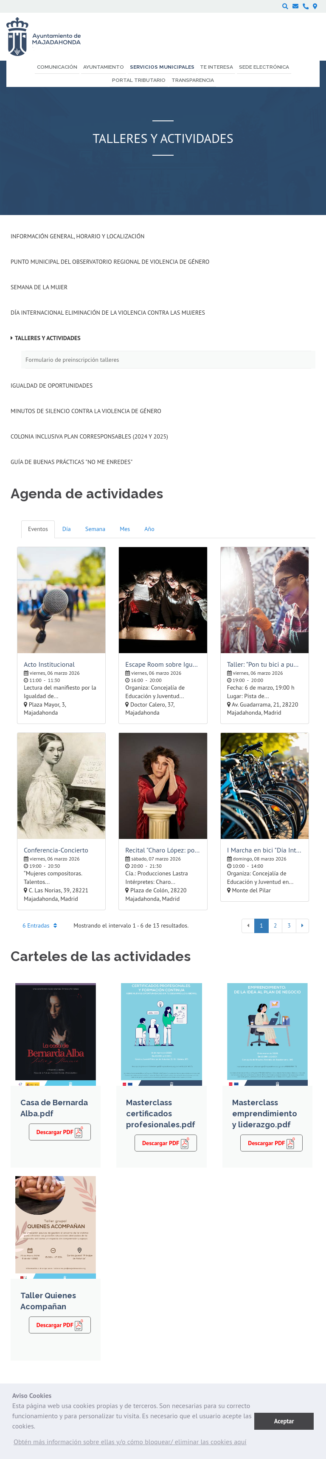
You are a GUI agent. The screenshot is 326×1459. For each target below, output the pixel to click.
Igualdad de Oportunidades (52, 385)
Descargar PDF (60, 1131)
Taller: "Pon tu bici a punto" (264, 664)
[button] (130, 1443)
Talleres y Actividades (48, 338)
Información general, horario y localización (77, 236)
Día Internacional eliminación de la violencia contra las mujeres (108, 312)
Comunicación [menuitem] (57, 67)
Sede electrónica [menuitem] (264, 67)
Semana (95, 529)
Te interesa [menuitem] (216, 67)
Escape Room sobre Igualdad (162, 664)
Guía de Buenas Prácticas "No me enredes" (72, 462)
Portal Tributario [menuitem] (139, 80)
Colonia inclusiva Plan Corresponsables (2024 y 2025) (89, 436)
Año (149, 529)
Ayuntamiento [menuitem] (103, 67)
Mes (125, 529)
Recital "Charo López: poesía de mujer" (162, 850)
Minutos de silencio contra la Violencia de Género (86, 411)
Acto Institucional (49, 664)
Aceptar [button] (284, 1421)
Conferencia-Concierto (56, 850)
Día (66, 529)
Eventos (38, 529)
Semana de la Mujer (39, 287)
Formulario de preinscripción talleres (72, 359)
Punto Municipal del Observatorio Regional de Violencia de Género (110, 262)
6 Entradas (39, 925)
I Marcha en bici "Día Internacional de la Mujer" (264, 850)
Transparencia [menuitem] (192, 80)
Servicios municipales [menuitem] (162, 67)
